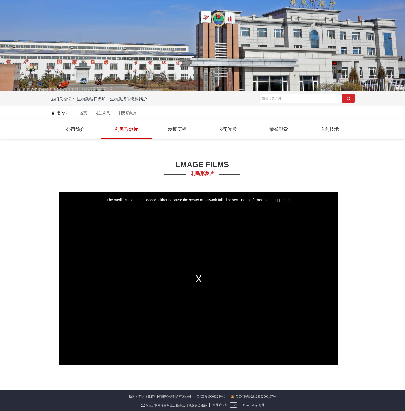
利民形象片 (127, 113)
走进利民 (103, 113)
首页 (83, 113)
